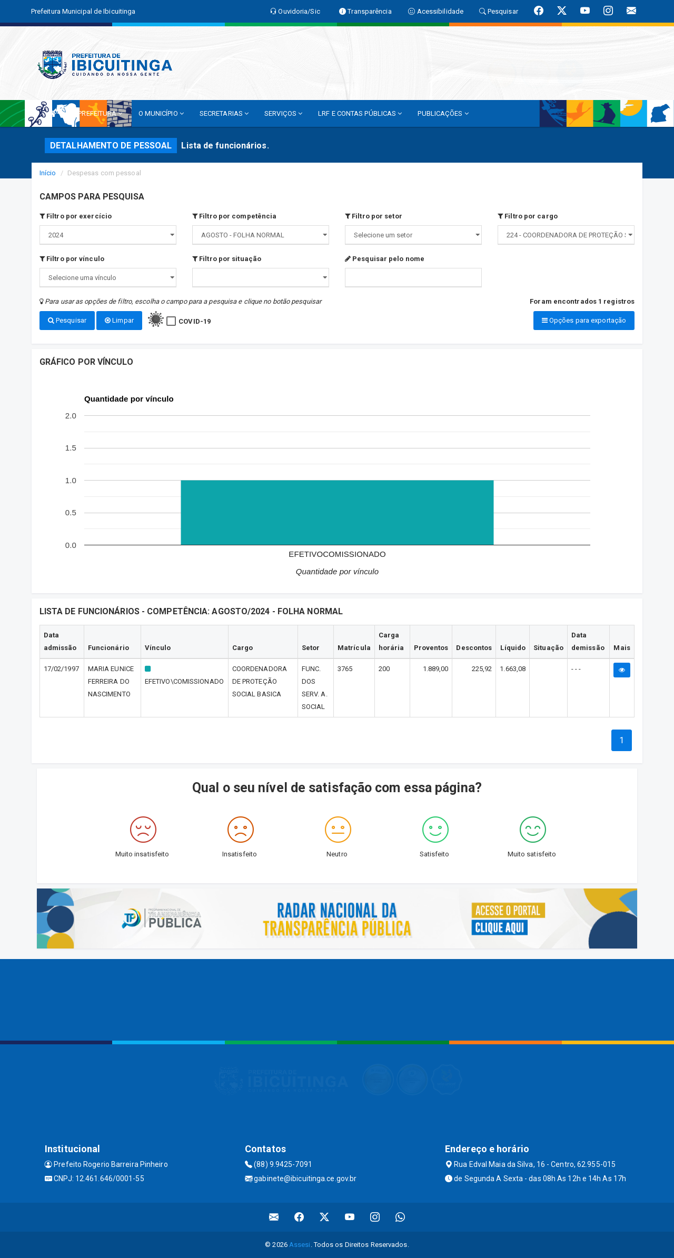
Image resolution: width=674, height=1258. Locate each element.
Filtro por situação (226, 259)
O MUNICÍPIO (161, 113)
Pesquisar (67, 320)
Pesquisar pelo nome (384, 259)
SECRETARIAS (224, 113)
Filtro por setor (373, 216)
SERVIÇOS (283, 113)
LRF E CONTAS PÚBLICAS (360, 113)
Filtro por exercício (75, 216)
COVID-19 (195, 321)
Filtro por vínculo (71, 259)
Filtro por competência (234, 216)
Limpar (119, 320)
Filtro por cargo (528, 216)
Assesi (300, 1245)
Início (47, 173)
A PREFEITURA (97, 113)
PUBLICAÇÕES (443, 113)
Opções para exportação (584, 320)
